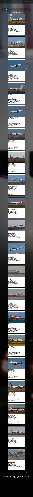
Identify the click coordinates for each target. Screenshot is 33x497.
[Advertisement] (16, 488)
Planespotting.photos (25, 2)
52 (23, 9)
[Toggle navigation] (3, 2)
